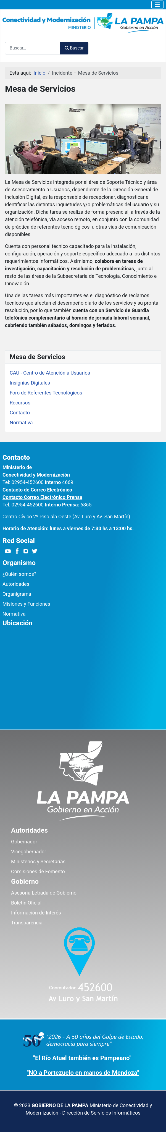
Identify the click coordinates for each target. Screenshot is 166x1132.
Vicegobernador (28, 851)
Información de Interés (36, 913)
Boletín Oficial (26, 903)
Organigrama (16, 594)
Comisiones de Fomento (38, 871)
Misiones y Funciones (26, 604)
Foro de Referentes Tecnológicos (46, 393)
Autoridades (15, 584)
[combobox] (32, 48)
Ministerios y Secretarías (38, 861)
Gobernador (24, 842)
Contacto (20, 412)
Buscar (74, 48)
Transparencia (27, 923)
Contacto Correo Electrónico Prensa (42, 497)
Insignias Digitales (30, 383)
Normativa (21, 422)
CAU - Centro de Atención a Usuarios (50, 373)
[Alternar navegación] (157, 5)
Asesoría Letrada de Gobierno (44, 893)
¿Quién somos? (19, 574)
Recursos (20, 403)
